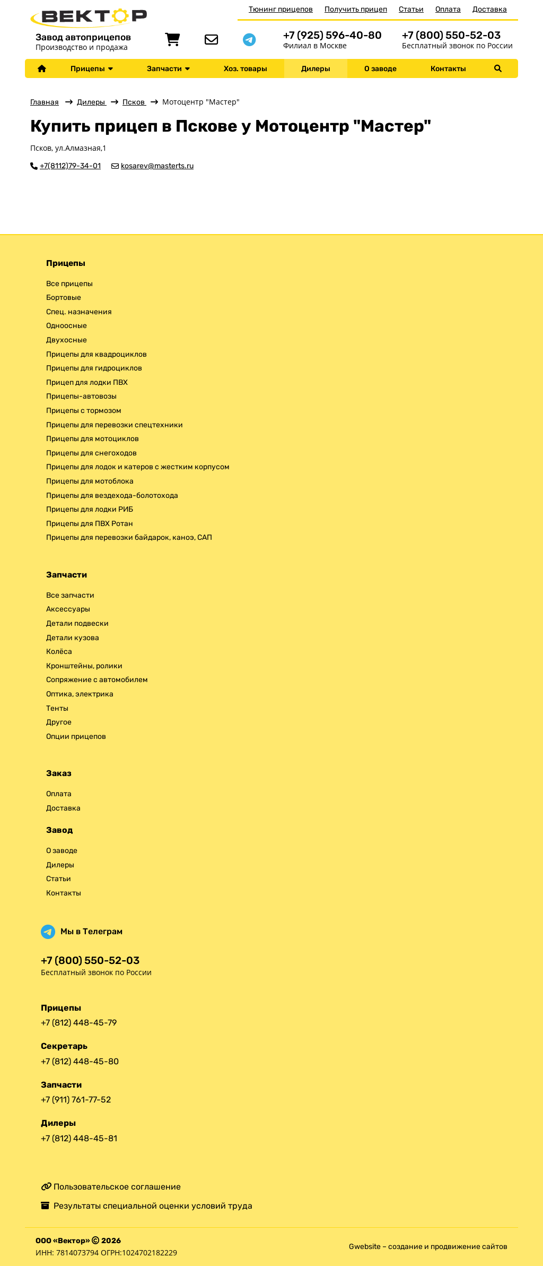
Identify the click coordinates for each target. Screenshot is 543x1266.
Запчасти (168, 68)
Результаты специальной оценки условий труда (146, 1206)
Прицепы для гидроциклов (94, 368)
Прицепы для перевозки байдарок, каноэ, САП (129, 537)
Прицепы (92, 68)
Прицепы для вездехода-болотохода (112, 495)
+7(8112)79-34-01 (70, 166)
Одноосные (66, 325)
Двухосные (66, 340)
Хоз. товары (245, 68)
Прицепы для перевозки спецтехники (114, 424)
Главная (44, 102)
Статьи (411, 9)
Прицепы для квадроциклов (96, 354)
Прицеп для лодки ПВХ (87, 382)
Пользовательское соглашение (111, 1187)
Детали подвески (77, 623)
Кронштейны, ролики (84, 665)
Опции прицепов (76, 736)
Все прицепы (69, 283)
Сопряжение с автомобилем (97, 679)
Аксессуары (68, 609)
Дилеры (315, 68)
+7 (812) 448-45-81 (79, 1138)
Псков (134, 102)
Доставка (489, 9)
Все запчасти (70, 595)
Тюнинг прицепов (281, 9)
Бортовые (63, 297)
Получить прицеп (356, 9)
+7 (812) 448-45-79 (79, 1023)
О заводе (380, 68)
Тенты (57, 708)
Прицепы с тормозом (83, 410)
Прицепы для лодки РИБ (89, 509)
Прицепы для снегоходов (91, 453)
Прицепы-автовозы (81, 396)
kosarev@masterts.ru (157, 166)
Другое (59, 722)
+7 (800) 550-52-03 (451, 35)
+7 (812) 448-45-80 (80, 1061)
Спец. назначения (79, 311)
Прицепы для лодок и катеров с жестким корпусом (138, 466)
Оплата (448, 9)
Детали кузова (72, 637)
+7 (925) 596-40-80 (332, 35)
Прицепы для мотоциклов (92, 438)
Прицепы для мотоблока (90, 481)
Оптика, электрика (79, 694)
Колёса (59, 651)
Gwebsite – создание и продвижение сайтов (428, 1246)
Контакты (448, 68)
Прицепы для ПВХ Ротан (89, 523)
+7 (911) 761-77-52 (76, 1100)
